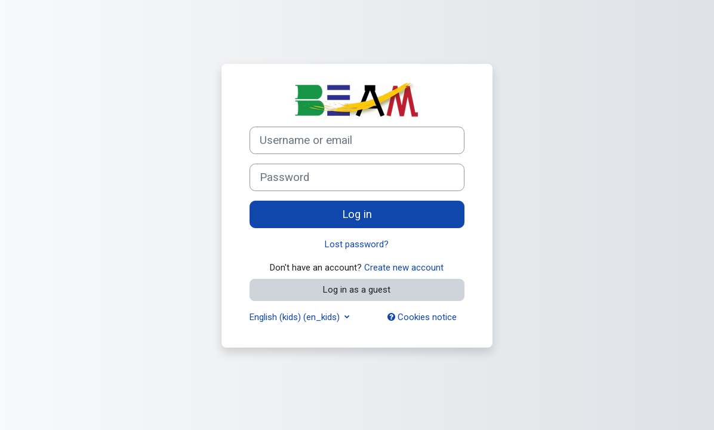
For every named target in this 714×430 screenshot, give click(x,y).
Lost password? (357, 244)
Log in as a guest (356, 289)
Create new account (404, 267)
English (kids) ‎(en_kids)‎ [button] (296, 317)
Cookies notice (422, 317)
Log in (357, 214)
